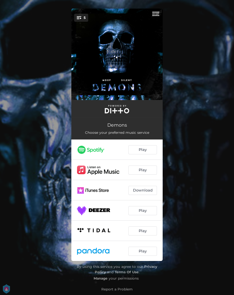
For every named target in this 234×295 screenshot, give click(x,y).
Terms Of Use (127, 272)
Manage (101, 278)
